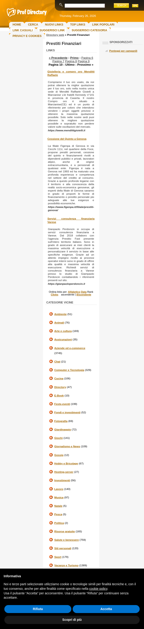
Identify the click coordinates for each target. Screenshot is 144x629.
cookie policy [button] (98, 588)
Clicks (54, 294)
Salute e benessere (66, 539)
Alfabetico (74, 291)
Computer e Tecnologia (69, 370)
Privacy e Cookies (27, 36)
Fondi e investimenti (67, 412)
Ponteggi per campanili (123, 50)
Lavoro (58, 489)
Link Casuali (23, 30)
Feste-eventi (62, 404)
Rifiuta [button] (38, 609)
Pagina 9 (84, 61)
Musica (59, 497)
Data (84, 291)
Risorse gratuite (64, 531)
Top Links (77, 24)
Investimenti (62, 480)
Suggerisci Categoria (89, 30)
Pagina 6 (87, 58)
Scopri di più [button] (72, 619)
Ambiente (60, 314)
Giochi (58, 438)
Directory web (55, 34)
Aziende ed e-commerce (69, 348)
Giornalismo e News (67, 446)
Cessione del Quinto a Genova (67, 138)
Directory (60, 387)
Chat (57, 361)
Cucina (58, 378)
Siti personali (62, 548)
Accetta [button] (106, 609)
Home (17, 24)
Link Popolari (103, 24)
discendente (83, 294)
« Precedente (58, 58)
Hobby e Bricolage (66, 463)
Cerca (33, 24)
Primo (74, 58)
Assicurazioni (63, 339)
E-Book (59, 395)
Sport (57, 557)
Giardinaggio (62, 429)
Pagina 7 (58, 61)
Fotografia (61, 421)
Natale (58, 505)
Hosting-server (63, 472)
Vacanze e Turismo (66, 565)
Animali (59, 322)
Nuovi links (54, 24)
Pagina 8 (71, 61)
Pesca (58, 514)
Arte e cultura (63, 331)
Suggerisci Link (52, 30)
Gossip (59, 455)
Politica (59, 523)
